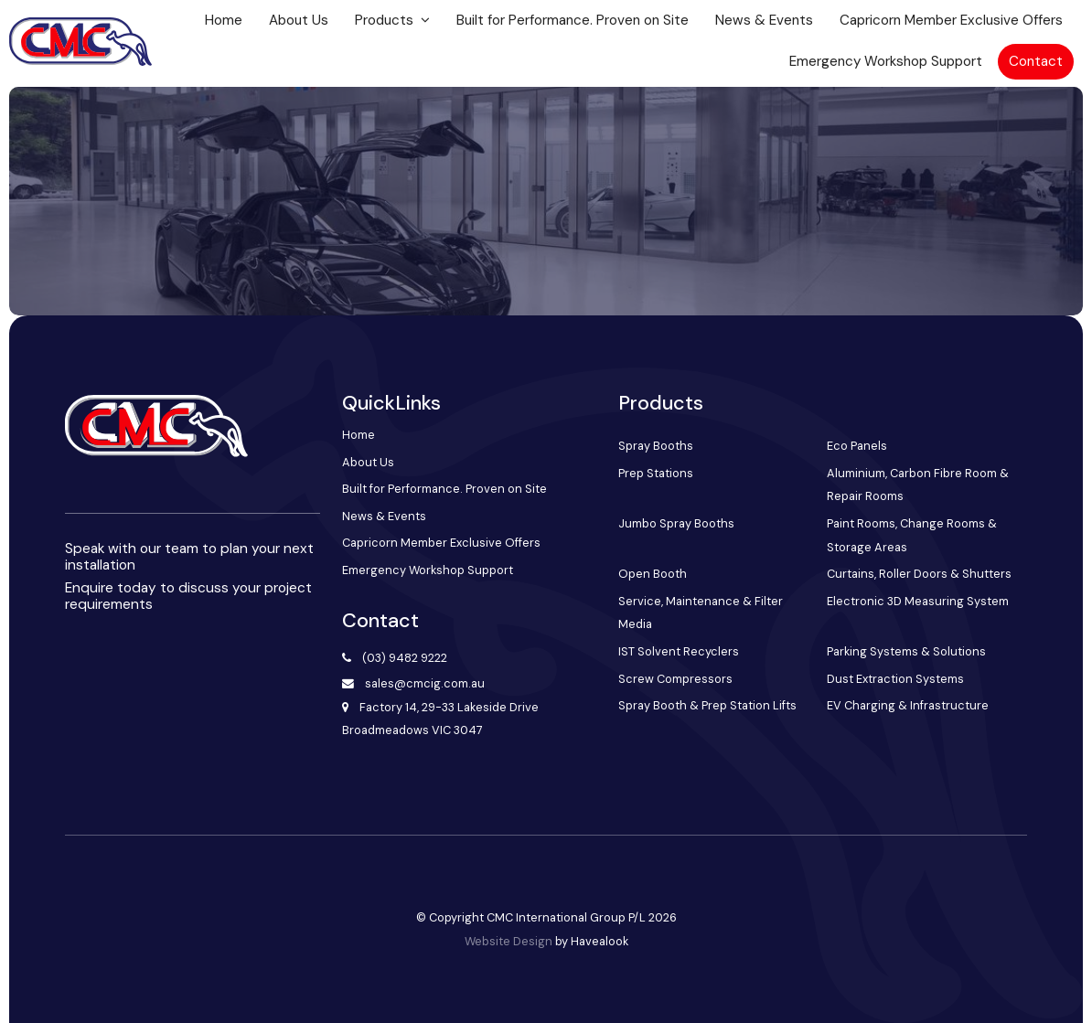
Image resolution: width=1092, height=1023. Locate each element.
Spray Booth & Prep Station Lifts (707, 705)
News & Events (764, 20)
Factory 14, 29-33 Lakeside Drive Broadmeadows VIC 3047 (441, 719)
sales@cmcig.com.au (425, 683)
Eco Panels (857, 445)
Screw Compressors (675, 679)
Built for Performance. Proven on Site (572, 20)
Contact (1036, 61)
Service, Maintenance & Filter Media (700, 613)
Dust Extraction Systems (895, 679)
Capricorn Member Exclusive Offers (951, 20)
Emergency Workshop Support (885, 61)
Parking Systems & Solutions (906, 651)
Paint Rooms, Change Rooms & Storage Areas (912, 535)
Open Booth (652, 573)
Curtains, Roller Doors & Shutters (919, 573)
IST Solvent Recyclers (678, 651)
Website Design (508, 941)
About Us (298, 20)
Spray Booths (655, 445)
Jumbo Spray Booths (676, 523)
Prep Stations (655, 473)
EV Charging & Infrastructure (908, 705)
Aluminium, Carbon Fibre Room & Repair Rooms (918, 485)
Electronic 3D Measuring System (918, 601)
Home (223, 20)
